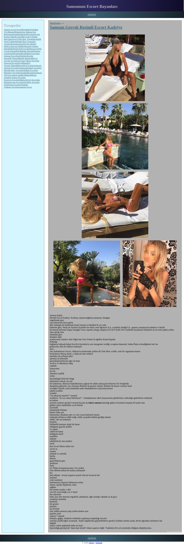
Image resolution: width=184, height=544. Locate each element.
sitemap (99, 543)
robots (91, 543)
